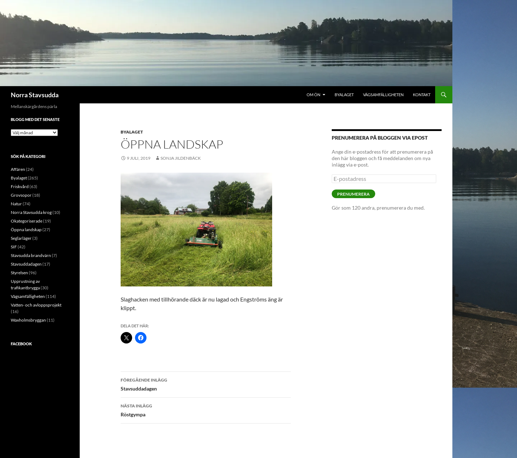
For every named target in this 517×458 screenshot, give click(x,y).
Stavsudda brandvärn (31, 255)
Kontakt (421, 94)
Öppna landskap (26, 229)
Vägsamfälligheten (383, 94)
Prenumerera (353, 194)
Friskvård (20, 186)
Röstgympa (206, 409)
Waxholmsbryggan (28, 320)
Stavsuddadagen (206, 384)
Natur (16, 203)
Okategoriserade (26, 221)
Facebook (21, 343)
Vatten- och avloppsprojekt (36, 305)
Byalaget (344, 94)
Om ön (313, 94)
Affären (18, 169)
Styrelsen (19, 272)
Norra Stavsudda (35, 95)
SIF (14, 246)
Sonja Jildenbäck (180, 158)
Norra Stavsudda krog (31, 212)
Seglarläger (21, 238)
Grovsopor (21, 195)
